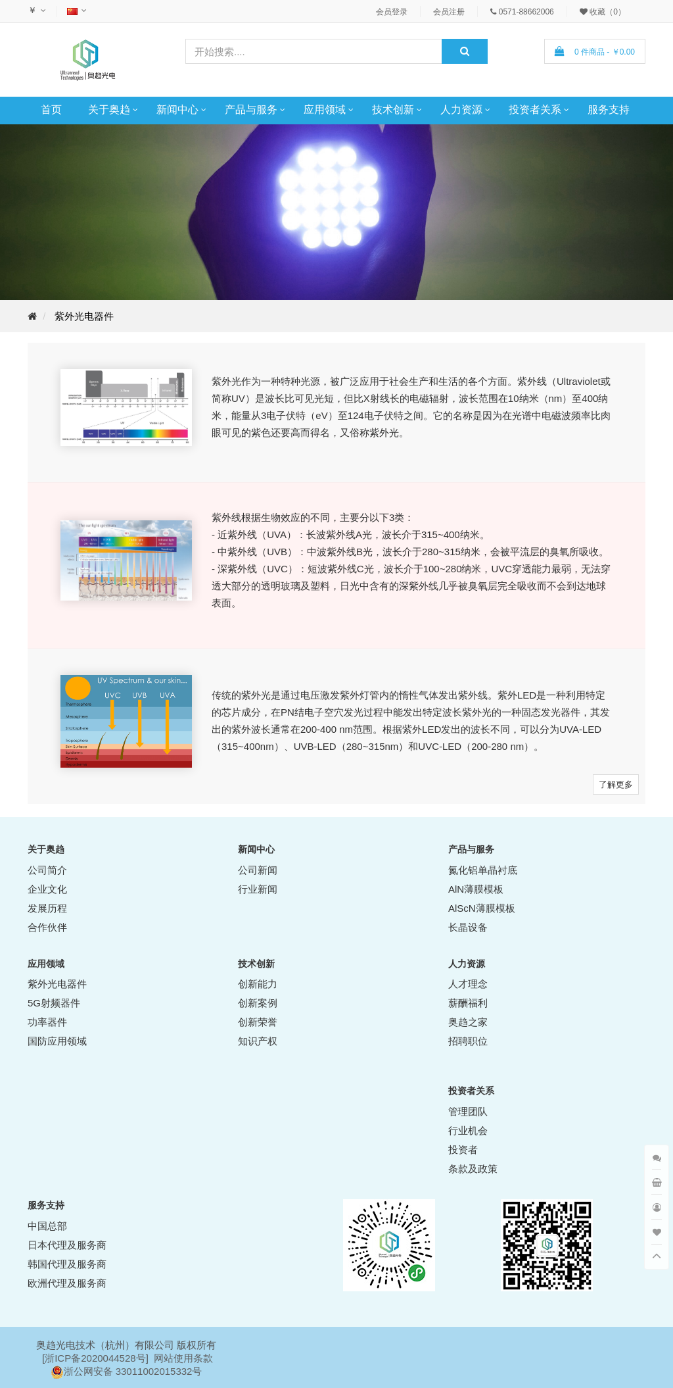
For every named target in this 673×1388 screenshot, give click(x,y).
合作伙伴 (47, 927)
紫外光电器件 (84, 316)
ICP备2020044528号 (100, 1358)
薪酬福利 (468, 1002)
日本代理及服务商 (67, 1245)
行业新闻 (257, 889)
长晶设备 (468, 927)
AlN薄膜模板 (475, 889)
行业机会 (468, 1130)
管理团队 (468, 1111)
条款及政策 (473, 1168)
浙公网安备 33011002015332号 (133, 1371)
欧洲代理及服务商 (67, 1283)
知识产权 (257, 1041)
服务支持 (609, 109)
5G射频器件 (54, 1002)
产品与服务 (251, 109)
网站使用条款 (183, 1358)
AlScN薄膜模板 (481, 908)
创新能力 (257, 983)
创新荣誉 (257, 1022)
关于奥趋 (109, 109)
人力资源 (461, 109)
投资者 (463, 1149)
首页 (51, 109)
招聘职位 (468, 1041)
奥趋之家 (468, 1022)
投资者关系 (535, 109)
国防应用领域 (57, 1041)
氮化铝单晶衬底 (482, 870)
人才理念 (468, 983)
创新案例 (257, 1002)
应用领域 (325, 109)
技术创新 (393, 109)
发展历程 (47, 908)
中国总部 (47, 1225)
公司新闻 (257, 870)
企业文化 (47, 889)
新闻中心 (177, 109)
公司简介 (47, 870)
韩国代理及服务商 (67, 1264)
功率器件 (47, 1022)
